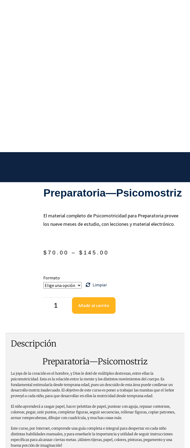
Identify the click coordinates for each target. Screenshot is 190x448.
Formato (51, 175)
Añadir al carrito (93, 203)
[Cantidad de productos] (57, 203)
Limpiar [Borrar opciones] (100, 182)
